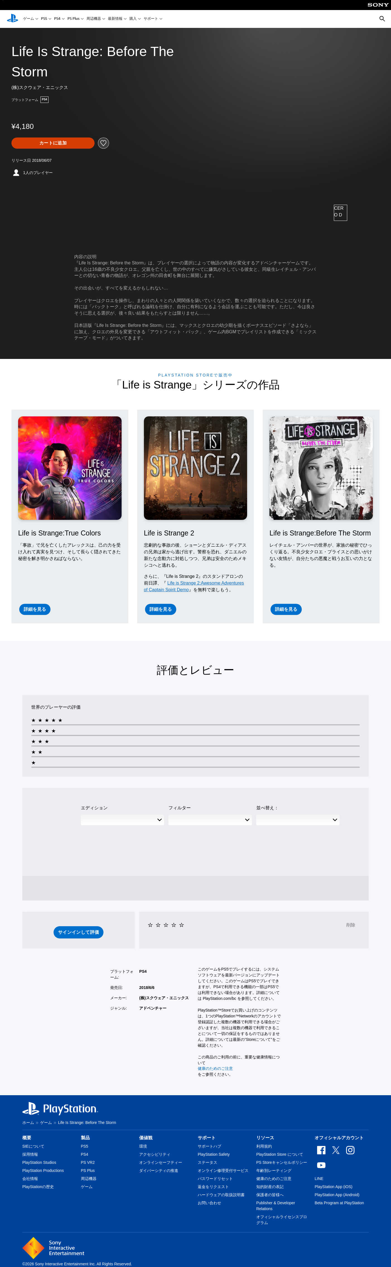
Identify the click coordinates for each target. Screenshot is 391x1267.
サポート (151, 19)
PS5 (44, 19)
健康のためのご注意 (215, 1068)
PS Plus (73, 19)
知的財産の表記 (270, 1186)
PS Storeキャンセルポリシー (281, 1162)
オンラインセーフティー (160, 1162)
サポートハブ (209, 1146)
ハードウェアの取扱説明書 (221, 1195)
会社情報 (30, 1178)
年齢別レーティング (273, 1170)
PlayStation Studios (39, 1162)
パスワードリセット (215, 1178)
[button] (78, 932)
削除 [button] (350, 925)
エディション (94, 807)
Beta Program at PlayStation (339, 1203)
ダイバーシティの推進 (158, 1170)
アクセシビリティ (154, 1154)
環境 (143, 1146)
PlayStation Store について (279, 1154)
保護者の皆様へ (270, 1195)
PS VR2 (88, 1162)
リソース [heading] (265, 1137)
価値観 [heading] (146, 1137)
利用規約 (264, 1146)
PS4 (57, 19)
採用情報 (30, 1154)
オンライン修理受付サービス (223, 1170)
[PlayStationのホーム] (13, 18)
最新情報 (115, 19)
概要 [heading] (26, 1137)
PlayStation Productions (43, 1170)
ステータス (207, 1162)
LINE (319, 1178)
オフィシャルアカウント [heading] (339, 1137)
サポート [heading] (207, 1137)
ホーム (28, 1122)
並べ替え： (267, 807)
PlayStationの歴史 (38, 1186)
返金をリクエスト (213, 1186)
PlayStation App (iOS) (333, 1186)
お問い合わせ (209, 1203)
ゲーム (28, 19)
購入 (133, 19)
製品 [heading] (85, 1137)
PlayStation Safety (214, 1154)
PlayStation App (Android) (337, 1195)
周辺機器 (93, 19)
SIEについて (33, 1146)
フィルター (179, 807)
